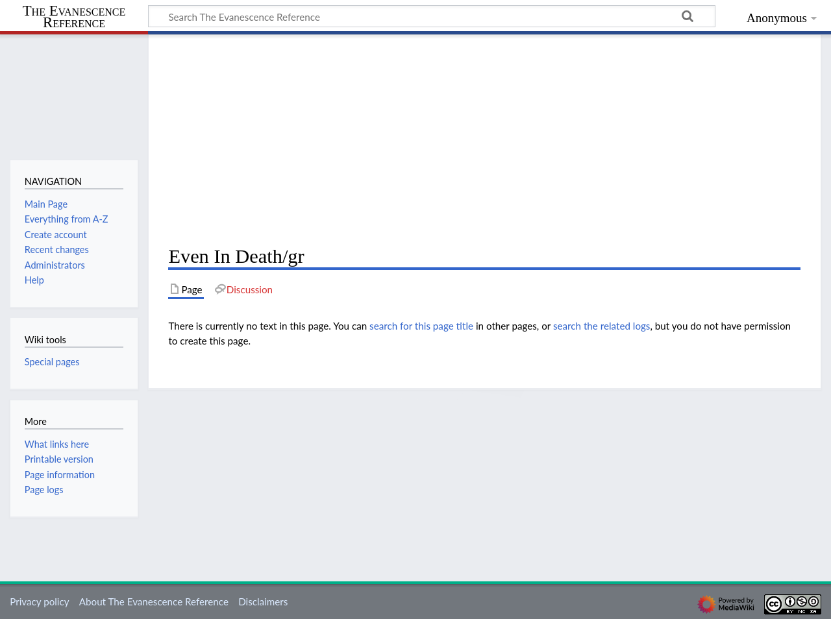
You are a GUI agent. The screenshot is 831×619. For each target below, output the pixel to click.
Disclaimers (263, 601)
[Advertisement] (484, 140)
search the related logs (602, 326)
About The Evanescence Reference (154, 601)
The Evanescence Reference (74, 17)
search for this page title (421, 326)
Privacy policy (39, 601)
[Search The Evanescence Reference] (432, 16)
